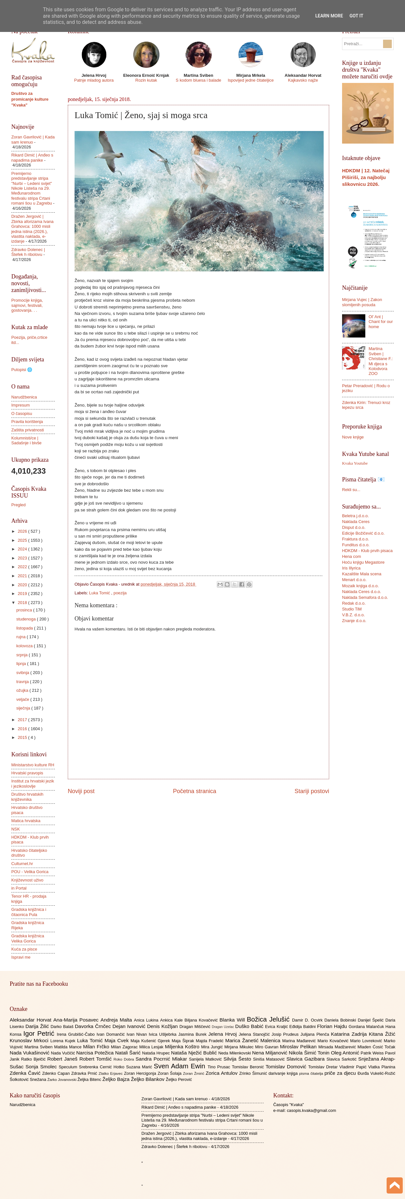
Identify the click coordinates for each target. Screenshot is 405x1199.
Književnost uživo (27, 880)
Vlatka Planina (381, 1066)
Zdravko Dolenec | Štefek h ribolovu (28, 252)
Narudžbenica (24, 397)
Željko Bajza (116, 1079)
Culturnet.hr (22, 863)
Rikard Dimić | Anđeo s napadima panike (32, 157)
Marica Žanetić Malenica (253, 1040)
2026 (23, 531)
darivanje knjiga (283, 1073)
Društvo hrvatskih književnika (27, 796)
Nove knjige (353, 437)
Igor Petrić (40, 1033)
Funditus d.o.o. (356, 544)
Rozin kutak (146, 80)
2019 (23, 593)
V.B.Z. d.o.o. (353, 614)
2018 (23, 602)
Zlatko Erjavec (111, 1073)
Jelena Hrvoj (223, 1034)
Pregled (18, 504)
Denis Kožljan (163, 1026)
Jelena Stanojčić (255, 1034)
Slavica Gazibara (306, 1059)
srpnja (22, 654)
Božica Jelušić (269, 1019)
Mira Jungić (212, 1046)
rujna (21, 636)
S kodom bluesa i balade (198, 80)
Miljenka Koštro (183, 1046)
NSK (15, 829)
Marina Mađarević (300, 1040)
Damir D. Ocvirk (308, 1020)
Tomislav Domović (287, 1066)
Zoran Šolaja (170, 1073)
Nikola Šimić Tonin (310, 1052)
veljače (23, 699)
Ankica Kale (172, 1020)
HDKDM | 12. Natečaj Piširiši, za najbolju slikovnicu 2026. (366, 177)
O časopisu (21, 413)
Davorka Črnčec (94, 1026)
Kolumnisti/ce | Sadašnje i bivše (26, 440)
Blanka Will (233, 1020)
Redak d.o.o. (354, 603)
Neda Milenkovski (235, 1053)
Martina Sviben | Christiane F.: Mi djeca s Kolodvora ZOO (381, 361)
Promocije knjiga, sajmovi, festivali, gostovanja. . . (27, 305)
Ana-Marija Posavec (76, 1020)
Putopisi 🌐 (21, 369)
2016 (23, 728)
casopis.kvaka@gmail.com (311, 1110)
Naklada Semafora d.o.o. (365, 597)
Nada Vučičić (63, 1053)
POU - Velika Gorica (29, 871)
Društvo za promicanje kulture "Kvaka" (29, 99)
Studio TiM (352, 609)
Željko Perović (179, 1079)
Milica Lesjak (152, 1046)
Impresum (20, 405)
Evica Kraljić (277, 1026)
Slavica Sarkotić (342, 1059)
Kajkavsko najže (303, 80)
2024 (23, 549)
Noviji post (81, 791)
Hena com (351, 556)
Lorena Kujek (63, 1040)
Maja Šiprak (184, 1040)
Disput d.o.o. (353, 527)
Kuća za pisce (24, 949)
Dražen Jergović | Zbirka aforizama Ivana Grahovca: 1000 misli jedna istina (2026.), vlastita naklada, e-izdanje (32, 229)
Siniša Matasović (269, 1059)
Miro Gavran (267, 1046)
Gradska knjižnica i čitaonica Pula (28, 912)
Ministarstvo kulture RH (32, 764)
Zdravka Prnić (85, 1073)
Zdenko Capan (56, 1073)
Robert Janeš (63, 1059)
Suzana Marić (140, 1066)
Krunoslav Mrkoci (30, 1040)
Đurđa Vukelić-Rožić (376, 1073)
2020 (23, 584)
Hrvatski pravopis (27, 773)
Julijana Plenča (315, 1034)
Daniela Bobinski (341, 1020)
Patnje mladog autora (94, 80)
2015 (23, 737)
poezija (120, 592)
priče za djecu (340, 1073)
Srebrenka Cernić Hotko (102, 1066)
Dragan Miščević (195, 1026)
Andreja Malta (117, 1020)
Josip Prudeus (286, 1034)
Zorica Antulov (222, 1073)
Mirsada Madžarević (337, 1046)
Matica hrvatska (25, 820)
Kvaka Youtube (355, 463)
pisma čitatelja (312, 1073)
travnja (23, 681)
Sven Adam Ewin (181, 1066)
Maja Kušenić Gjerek (151, 1040)
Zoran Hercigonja (140, 1073)
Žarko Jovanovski (62, 1080)
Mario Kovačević (334, 1040)
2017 (23, 719)
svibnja (23, 672)
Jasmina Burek (193, 1034)
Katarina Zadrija (350, 1034)
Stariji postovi (312, 791)
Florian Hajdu (333, 1026)
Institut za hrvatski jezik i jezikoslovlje (32, 783)
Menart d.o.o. (354, 579)
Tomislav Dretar (323, 1066)
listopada (25, 628)
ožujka (22, 690)
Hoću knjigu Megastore (363, 562)
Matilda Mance (68, 1046)
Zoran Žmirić (194, 1073)
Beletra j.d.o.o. (355, 515)
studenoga (26, 619)
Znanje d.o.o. (354, 620)
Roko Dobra (125, 1059)
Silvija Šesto (238, 1059)
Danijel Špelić (372, 1020)
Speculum (69, 1066)
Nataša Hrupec (156, 1053)
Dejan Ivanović (130, 1026)
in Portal (18, 888)
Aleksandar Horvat (31, 1020)
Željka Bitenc (89, 1079)
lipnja (21, 663)
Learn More (329, 15)
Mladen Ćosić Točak (376, 1046)
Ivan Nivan (138, 1034)
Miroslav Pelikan (299, 1046)
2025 (23, 540)
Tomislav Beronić (249, 1066)
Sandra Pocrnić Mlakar (162, 1059)
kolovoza (25, 645)
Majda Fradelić (210, 1040)
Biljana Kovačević (202, 1020)
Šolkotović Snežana (28, 1079)
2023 (23, 558)
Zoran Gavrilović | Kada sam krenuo (174, 1098)
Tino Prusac (220, 1066)
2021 (23, 575)
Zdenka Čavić (26, 1073)
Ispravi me (20, 957)
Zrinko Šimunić (253, 1073)
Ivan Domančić (111, 1034)
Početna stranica (194, 791)
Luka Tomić (100, 592)
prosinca (24, 610)
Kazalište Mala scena (361, 573)
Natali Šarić (128, 1052)
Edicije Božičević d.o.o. (363, 533)
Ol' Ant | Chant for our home (381, 321)
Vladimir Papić (353, 1066)
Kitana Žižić (382, 1034)
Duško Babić (250, 1026)
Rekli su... (351, 489)
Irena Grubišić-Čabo (76, 1034)
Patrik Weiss (373, 1053)
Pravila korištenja (27, 421)
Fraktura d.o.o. (355, 539)
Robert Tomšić (96, 1059)
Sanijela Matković (206, 1059)
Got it (356, 15)
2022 (23, 566)
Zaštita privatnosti (27, 430)
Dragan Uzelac (223, 1027)
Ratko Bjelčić (34, 1059)
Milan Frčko (97, 1046)
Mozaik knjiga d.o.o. (360, 585)
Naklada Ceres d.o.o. (361, 591)
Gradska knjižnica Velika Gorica (27, 938)
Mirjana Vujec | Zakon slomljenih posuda (362, 302)
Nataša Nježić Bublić (194, 1052)
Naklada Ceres (356, 521)
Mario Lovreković (367, 1040)
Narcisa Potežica (95, 1052)
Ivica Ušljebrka (163, 1034)
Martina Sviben (39, 1046)
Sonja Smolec (42, 1066)
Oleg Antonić (345, 1052)
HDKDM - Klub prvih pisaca (367, 550)
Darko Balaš (63, 1026)
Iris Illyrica (351, 568)
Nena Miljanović (270, 1052)
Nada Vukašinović (30, 1052)
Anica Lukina (147, 1020)
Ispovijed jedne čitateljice (251, 80)
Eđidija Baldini (303, 1026)
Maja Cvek (118, 1040)
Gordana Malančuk (367, 1026)
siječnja (23, 708)
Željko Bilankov (148, 1079)
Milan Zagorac (125, 1046)
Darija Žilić (38, 1026)
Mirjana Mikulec (239, 1046)
